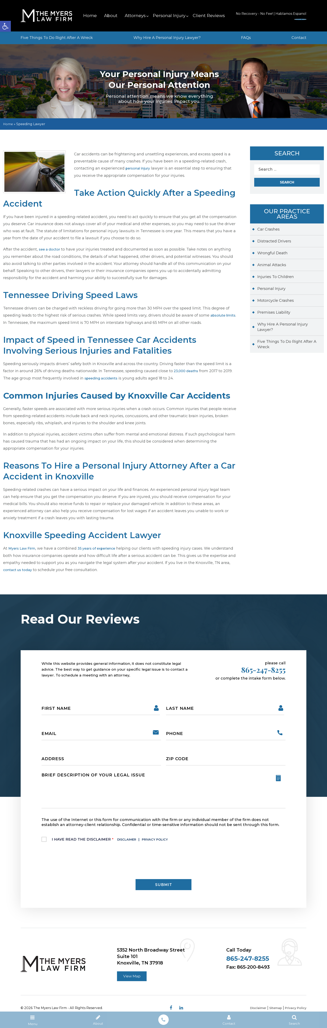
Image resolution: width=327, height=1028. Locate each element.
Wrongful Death (272, 255)
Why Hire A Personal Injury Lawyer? (167, 37)
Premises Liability (273, 314)
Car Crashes (268, 231)
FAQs (246, 37)
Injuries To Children (275, 279)
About (110, 15)
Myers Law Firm (23, 547)
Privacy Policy (165, 842)
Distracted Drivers (274, 243)
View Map (134, 982)
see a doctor (51, 249)
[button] (5, 26)
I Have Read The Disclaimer (117, 842)
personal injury (140, 168)
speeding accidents (103, 377)
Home (90, 15)
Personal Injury (169, 15)
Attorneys (135, 15)
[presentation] (73, 863)
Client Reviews (209, 15)
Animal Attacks (271, 267)
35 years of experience (104, 547)
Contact (299, 37)
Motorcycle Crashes (275, 303)
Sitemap (272, 1015)
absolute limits (17, 322)
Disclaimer (130, 842)
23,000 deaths (187, 370)
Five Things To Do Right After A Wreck (57, 37)
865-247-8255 (279, 18)
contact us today (55, 568)
